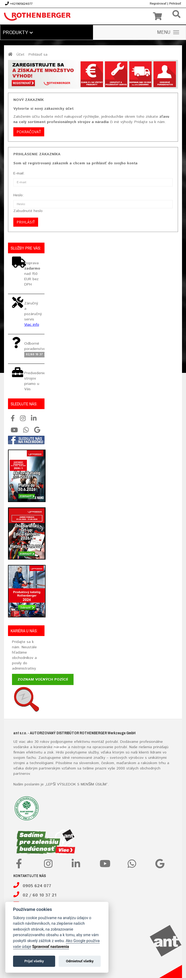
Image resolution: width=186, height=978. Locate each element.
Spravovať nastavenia (50, 946)
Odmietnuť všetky (80, 961)
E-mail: (19, 173)
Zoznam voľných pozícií (43, 679)
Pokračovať (29, 131)
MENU (168, 32)
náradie (60, 747)
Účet (21, 54)
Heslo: (18, 195)
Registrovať (158, 3)
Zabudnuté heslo (28, 211)
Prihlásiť (175, 3)
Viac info (31, 324)
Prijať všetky (34, 961)
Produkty (18, 32)
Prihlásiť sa (38, 54)
